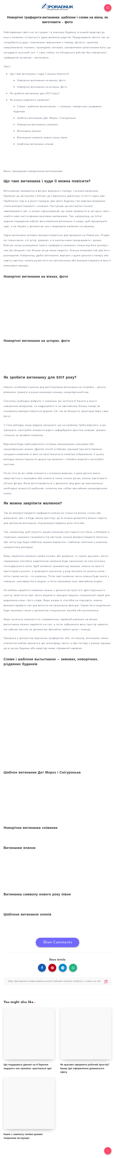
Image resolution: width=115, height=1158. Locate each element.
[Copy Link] (57, 981)
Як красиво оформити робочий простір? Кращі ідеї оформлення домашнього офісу (84, 1069)
